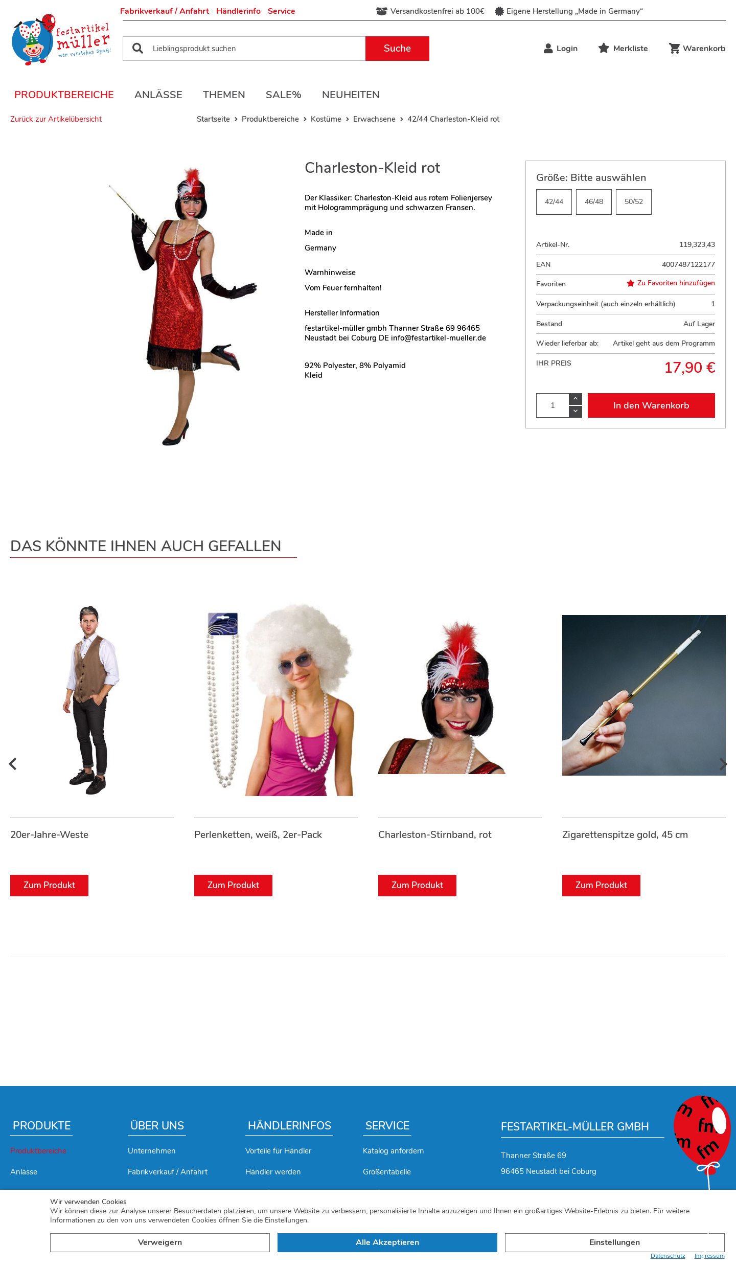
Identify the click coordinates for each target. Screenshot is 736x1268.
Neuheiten (351, 95)
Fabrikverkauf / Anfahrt (164, 11)
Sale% (284, 95)
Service (281, 11)
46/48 (594, 202)
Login (561, 48)
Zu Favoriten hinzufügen (671, 283)
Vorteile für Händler (278, 1151)
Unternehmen (152, 1151)
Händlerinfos (289, 1126)
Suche (397, 48)
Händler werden (273, 1172)
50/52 (634, 202)
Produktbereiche (64, 95)
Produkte (42, 1126)
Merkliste (623, 48)
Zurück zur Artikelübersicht (56, 119)
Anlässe (158, 95)
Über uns (157, 1126)
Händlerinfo (238, 11)
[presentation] (13, 765)
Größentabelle (387, 1172)
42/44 (554, 202)
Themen (224, 95)
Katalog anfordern (393, 1151)
